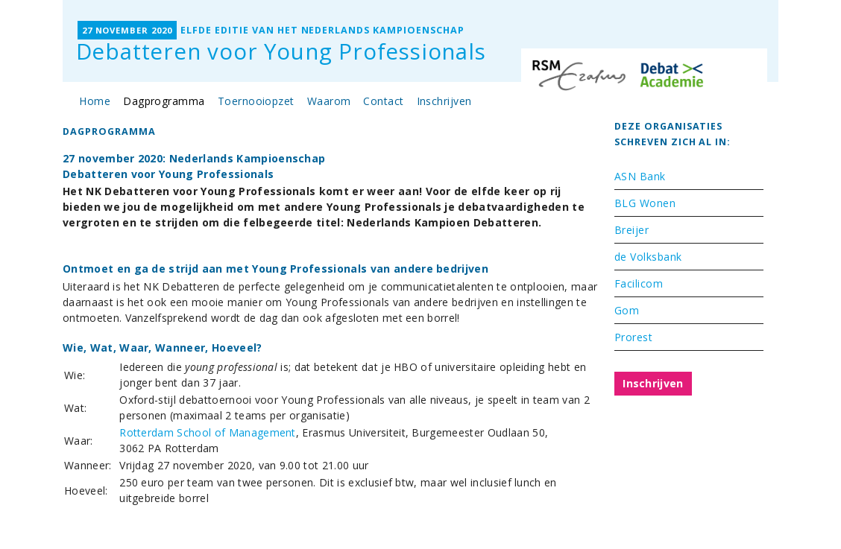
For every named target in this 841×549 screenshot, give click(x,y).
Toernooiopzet (256, 101)
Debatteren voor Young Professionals (281, 51)
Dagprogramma (164, 101)
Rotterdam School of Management (207, 432)
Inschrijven (444, 101)
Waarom (329, 101)
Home (94, 101)
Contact (383, 101)
